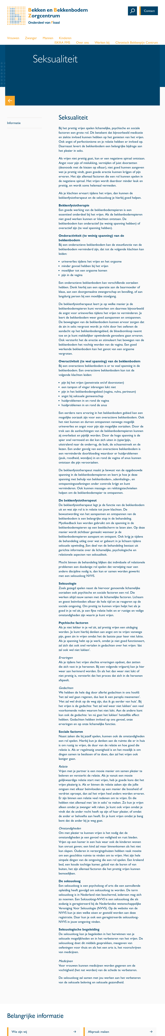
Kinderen (65, 38)
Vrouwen (13, 38)
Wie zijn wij (19, 1032)
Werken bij (102, 42)
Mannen (48, 38)
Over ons (82, 42)
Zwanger (31, 38)
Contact (149, 11)
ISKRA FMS (62, 42)
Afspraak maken (98, 1032)
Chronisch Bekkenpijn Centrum (136, 42)
